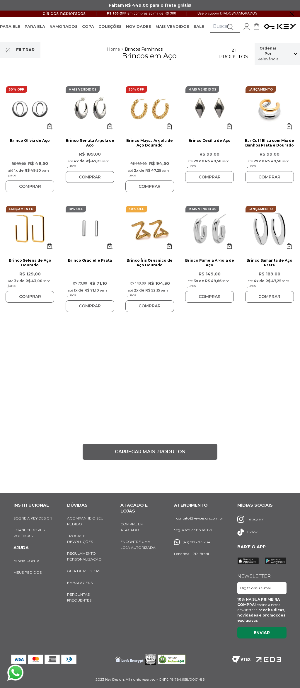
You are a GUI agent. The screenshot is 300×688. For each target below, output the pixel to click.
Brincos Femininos (144, 56)
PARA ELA (35, 29)
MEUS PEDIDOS (27, 572)
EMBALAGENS (80, 582)
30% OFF (136, 215)
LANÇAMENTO (260, 96)
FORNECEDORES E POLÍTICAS (30, 533)
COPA (88, 29)
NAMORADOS (64, 29)
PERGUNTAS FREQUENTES (79, 597)
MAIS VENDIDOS (172, 29)
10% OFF (76, 215)
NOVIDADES (138, 29)
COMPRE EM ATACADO (132, 527)
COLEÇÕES (110, 29)
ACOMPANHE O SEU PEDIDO (85, 521)
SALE (199, 29)
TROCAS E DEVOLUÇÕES (80, 539)
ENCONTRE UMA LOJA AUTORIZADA (138, 544)
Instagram (251, 519)
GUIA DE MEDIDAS (83, 571)
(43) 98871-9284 (192, 542)
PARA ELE (10, 29)
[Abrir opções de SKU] (49, 132)
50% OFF (16, 96)
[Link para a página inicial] (114, 56)
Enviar (262, 632)
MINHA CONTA (26, 560)
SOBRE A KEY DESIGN (32, 518)
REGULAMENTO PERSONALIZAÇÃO (84, 556)
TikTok (247, 532)
